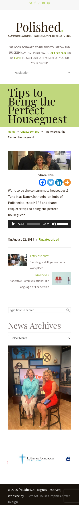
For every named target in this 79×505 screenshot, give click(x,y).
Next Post (42, 274)
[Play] (13, 224)
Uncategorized (29, 131)
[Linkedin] (59, 182)
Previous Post (39, 256)
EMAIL (17, 58)
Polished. (39, 27)
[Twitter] (50, 182)
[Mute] (54, 224)
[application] (39, 224)
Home (12, 131)
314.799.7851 (58, 52)
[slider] (33, 224)
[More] (67, 182)
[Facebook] (42, 182)
